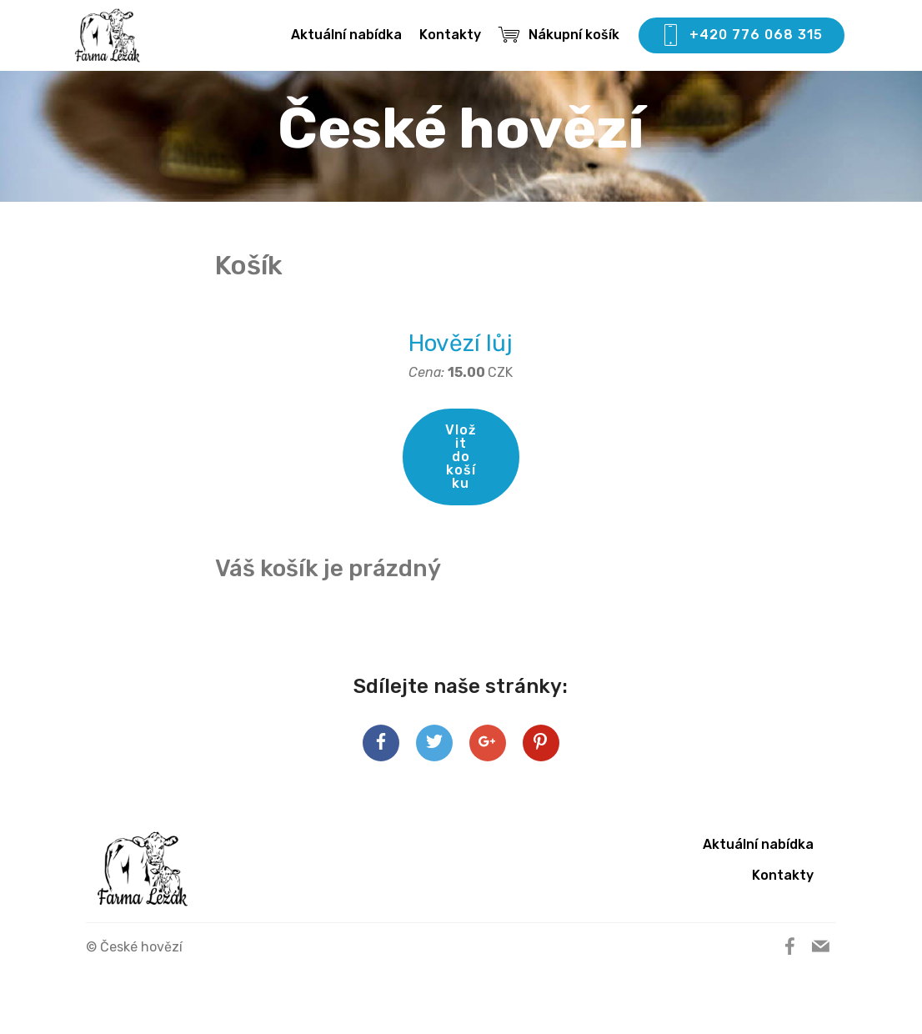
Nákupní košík (559, 35)
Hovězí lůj (460, 343)
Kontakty (450, 35)
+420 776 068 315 (741, 36)
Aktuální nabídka (346, 35)
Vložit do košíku (461, 456)
